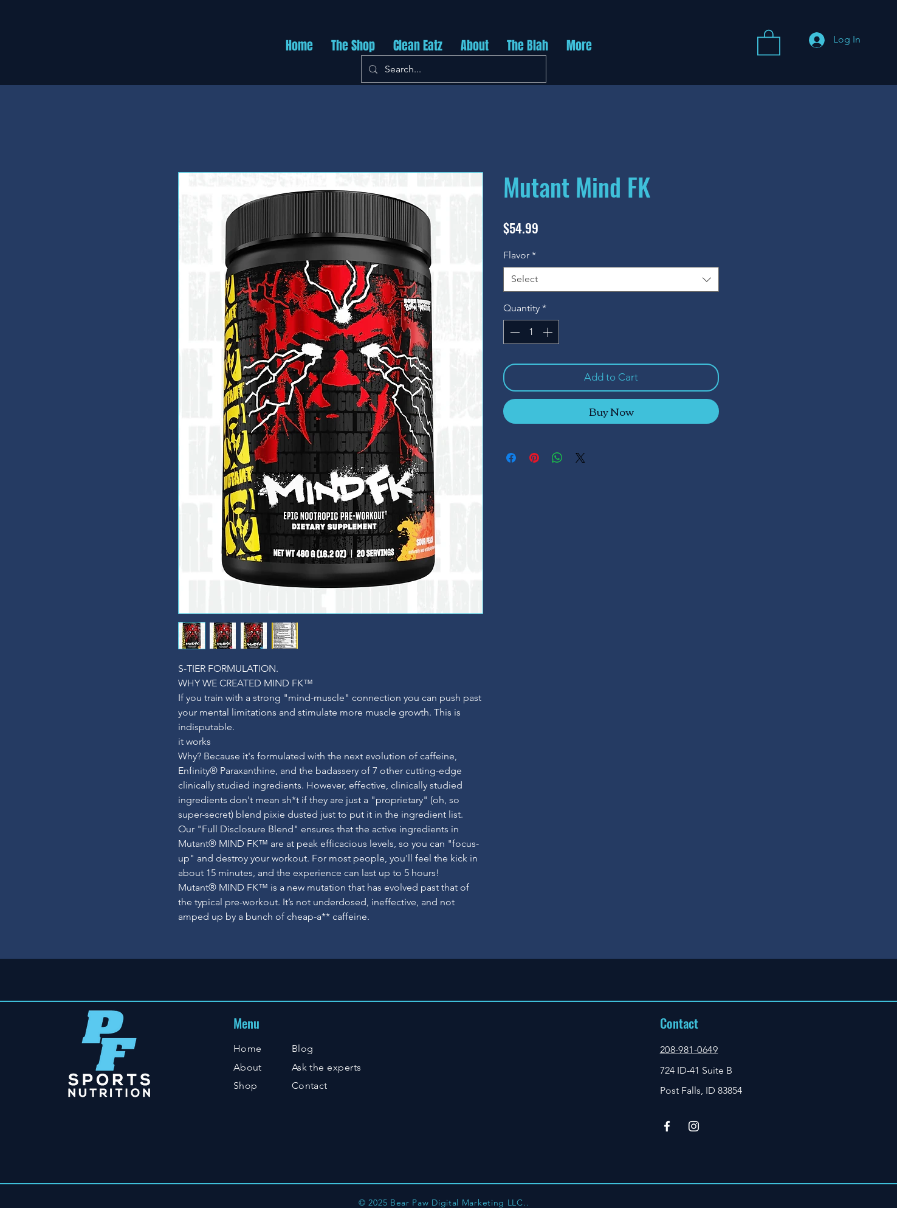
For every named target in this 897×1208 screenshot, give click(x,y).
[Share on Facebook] (511, 457)
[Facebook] (667, 1126)
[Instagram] (694, 1126)
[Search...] (452, 69)
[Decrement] (513, 331)
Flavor (519, 255)
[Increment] (548, 331)
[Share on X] (580, 457)
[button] (768, 41)
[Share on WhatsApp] (557, 457)
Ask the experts (327, 1067)
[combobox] (611, 279)
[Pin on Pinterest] (534, 457)
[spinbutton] (531, 331)
